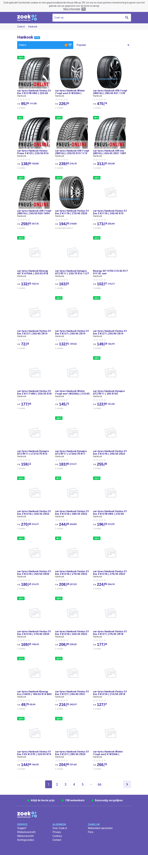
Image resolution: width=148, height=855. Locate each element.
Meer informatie (71, 9)
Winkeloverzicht (26, 832)
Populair (81, 45)
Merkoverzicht (25, 836)
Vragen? (21, 828)
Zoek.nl (21, 26)
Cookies (57, 836)
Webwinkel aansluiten (100, 828)
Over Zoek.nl (59, 828)
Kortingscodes (25, 839)
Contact (56, 839)
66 (99, 784)
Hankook (32, 26)
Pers (90, 832)
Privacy (56, 832)
